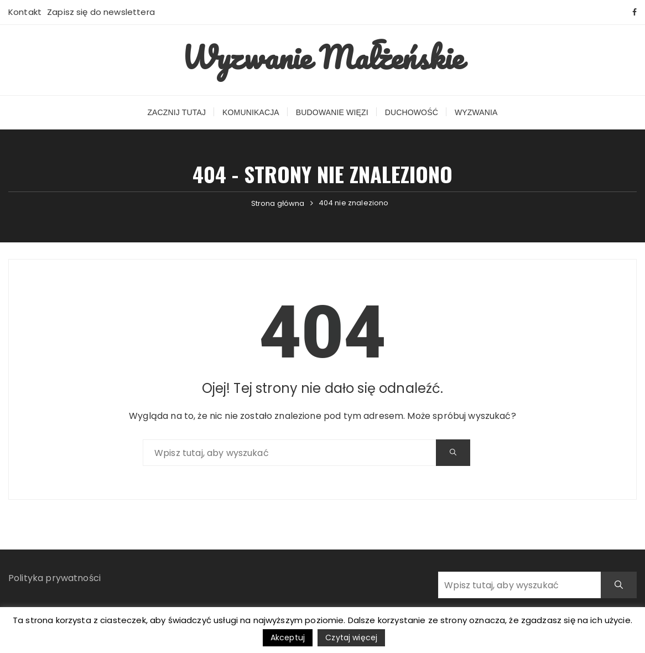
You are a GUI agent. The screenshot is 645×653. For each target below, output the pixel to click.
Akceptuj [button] (288, 637)
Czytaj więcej (351, 637)
